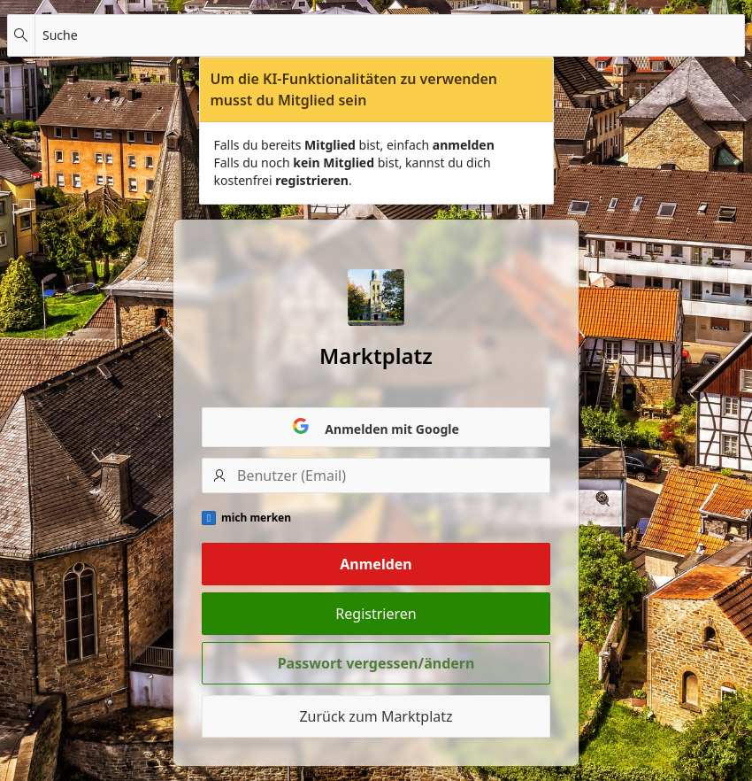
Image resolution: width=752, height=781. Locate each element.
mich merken (256, 518)
